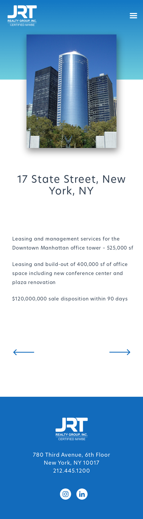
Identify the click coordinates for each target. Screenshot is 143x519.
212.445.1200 (71, 471)
